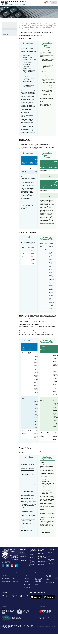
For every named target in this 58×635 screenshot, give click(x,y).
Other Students (41, 564)
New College (11, 4)
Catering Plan (31, 564)
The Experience (51, 549)
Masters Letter (26, 577)
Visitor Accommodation (39, 576)
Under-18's (40, 560)
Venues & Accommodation (39, 573)
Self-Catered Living (32, 562)
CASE (3, 580)
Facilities (21, 561)
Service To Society (51, 563)
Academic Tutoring (5, 575)
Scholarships (5, 31)
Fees (4, 28)
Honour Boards (26, 583)
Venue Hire (37, 583)
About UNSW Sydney (50, 582)
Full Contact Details (14, 559)
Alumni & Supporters (29, 572)
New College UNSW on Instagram (7, 566)
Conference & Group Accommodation (38, 581)
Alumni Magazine (27, 578)
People (47, 578)
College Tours (5, 34)
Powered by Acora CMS (51, 626)
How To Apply (5, 23)
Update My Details (27, 584)
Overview (21, 552)
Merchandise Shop (27, 587)
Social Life (49, 555)
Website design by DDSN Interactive (41, 626)
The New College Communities (49, 576)
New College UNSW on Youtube (12, 566)
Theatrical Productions (52, 558)
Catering (36, 584)
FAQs (4, 26)
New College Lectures (6, 578)
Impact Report (26, 575)
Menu (54, 2)
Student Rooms (23, 556)
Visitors (39, 566)
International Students (42, 561)
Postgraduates (41, 556)
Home (15, 625)
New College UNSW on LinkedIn (16, 566)
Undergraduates (41, 553)
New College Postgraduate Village (20, 4)
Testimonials (22, 553)
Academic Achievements (6, 581)
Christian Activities (51, 561)
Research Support (5, 577)
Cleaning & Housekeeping (22, 558)
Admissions (4, 7)
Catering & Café (23, 560)
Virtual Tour (22, 555)
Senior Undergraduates (42, 554)
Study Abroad (40, 563)
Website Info (48, 579)
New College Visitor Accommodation (38, 579)
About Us (48, 572)
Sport (49, 556)
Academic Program (6, 572)
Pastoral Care (50, 553)
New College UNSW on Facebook (3, 566)
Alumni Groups (26, 580)
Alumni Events (26, 581)
